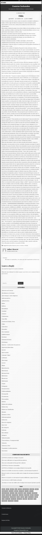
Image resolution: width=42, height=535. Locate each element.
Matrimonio (5, 370)
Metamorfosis (5, 373)
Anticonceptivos (6, 298)
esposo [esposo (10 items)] (31, 491)
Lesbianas (4, 357)
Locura (3, 362)
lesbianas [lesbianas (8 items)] (27, 495)
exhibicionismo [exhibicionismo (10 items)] (5, 493)
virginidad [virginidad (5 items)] (4, 501)
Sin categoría (5, 427)
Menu (4, 2)
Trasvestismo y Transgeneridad (10, 440)
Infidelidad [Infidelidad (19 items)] (34, 493)
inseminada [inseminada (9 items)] (8, 495)
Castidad (4, 311)
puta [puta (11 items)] (26, 497)
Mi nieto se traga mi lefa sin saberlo (17, 460)
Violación (4, 443)
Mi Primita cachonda (16, 480)
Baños (3, 303)
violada (26, 245)
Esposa (14, 245)
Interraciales (5, 352)
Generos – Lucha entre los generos (11, 344)
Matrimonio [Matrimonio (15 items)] (12, 497)
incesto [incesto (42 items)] (29, 493)
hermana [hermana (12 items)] (20, 493)
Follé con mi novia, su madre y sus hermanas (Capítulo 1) (23, 470)
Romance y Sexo (6, 414)
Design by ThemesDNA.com (21, 530)
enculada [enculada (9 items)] (11, 491)
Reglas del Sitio (6, 520)
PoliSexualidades (6, 391)
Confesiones (5, 316)
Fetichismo (5, 342)
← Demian (4, 257)
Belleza (4, 306)
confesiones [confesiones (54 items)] (25, 489)
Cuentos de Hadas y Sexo (8, 321)
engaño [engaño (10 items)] (16, 491)
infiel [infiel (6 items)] (3, 495)
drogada (9, 245)
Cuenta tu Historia (6, 508)
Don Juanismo (5, 332)
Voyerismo (4, 450)
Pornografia (5, 394)
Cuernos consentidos (14, 465)
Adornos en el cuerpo (7, 290)
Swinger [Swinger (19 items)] (25, 499)
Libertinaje (5, 360)
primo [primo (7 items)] (22, 497)
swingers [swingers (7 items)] (30, 499)
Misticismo (5, 375)
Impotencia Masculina (7, 347)
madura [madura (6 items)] (36, 495)
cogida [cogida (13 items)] (19, 489)
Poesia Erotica (5, 388)
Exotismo (4, 337)
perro (18, 245)
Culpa (3, 324)
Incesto (4, 350)
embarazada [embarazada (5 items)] (5, 491)
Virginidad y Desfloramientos (9, 448)
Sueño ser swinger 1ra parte (15, 457)
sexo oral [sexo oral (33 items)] (13, 499)
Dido (21, 15)
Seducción (4, 419)
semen (22, 245)
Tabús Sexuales (6, 438)
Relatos (4, 401)
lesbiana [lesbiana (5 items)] (21, 495)
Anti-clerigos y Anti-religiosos (10, 295)
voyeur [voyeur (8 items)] (16, 501)
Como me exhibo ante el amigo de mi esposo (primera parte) (24, 482)
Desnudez (4, 329)
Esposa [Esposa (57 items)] (26, 491)
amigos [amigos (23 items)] (11, 489)
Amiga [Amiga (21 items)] (3, 489)
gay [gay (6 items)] (16, 493)
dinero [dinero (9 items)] (36, 489)
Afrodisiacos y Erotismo (8, 293)
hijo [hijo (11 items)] (25, 493)
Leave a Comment (29, 18)
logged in (10, 268)
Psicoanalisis (5, 399)
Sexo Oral (4, 425)
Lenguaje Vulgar (6, 355)
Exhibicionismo (6, 334)
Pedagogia (4, 386)
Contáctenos (5, 514)
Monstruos (5, 378)
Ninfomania (5, 381)
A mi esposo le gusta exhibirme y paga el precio (25, 477)
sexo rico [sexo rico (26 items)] (19, 499)
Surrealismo (5, 432)
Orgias (3, 383)
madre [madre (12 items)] (31, 495)
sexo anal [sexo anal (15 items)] (8, 499)
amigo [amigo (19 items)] (7, 489)
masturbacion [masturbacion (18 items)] (5, 497)
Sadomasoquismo (6, 417)
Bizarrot (12, 18)
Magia (3, 365)
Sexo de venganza (6, 422)
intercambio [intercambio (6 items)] (15, 495)
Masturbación (5, 368)
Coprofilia (4, 319)
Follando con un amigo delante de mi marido (19, 468)
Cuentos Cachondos (21, 6)
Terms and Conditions (16, 532)
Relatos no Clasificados (8, 409)
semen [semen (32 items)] (36, 497)
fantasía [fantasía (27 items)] (12, 493)
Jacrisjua (4, 482)
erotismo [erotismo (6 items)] (21, 491)
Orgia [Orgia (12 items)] (18, 497)
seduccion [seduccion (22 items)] (31, 497)
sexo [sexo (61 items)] (3, 499)
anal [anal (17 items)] (16, 489)
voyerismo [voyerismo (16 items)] (10, 501)
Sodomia (4, 430)
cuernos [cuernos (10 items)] (32, 489)
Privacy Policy (27, 532)
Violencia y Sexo (21, 13)
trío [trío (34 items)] (35, 499)
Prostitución (5, 396)
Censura (4, 313)
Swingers (4, 435)
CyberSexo (5, 326)
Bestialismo (5, 308)
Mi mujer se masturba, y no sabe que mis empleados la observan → (22, 259)
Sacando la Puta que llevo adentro (17, 463)
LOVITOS (4, 457)
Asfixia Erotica (5, 300)
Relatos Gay (5, 406)
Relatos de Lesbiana (7, 404)
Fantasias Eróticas (6, 339)
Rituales (4, 412)
